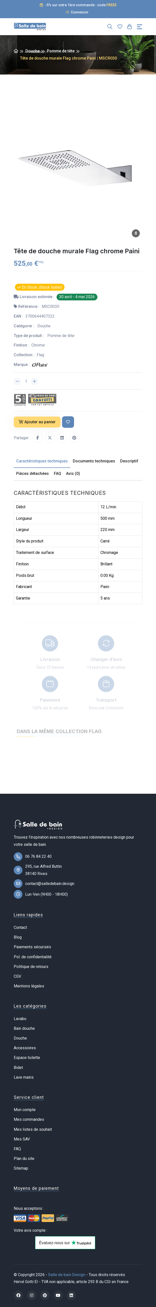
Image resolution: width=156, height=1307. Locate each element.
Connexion (76, 12)
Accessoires (25, 1048)
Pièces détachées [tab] (32, 473)
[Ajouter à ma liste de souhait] (68, 422)
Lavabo (20, 1018)
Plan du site (24, 1158)
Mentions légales (29, 986)
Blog (18, 937)
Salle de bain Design (66, 1274)
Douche (32, 51)
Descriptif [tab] (129, 461)
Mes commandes (29, 1119)
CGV (17, 976)
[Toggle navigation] (139, 26)
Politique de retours (31, 966)
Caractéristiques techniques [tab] (42, 461)
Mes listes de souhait (33, 1129)
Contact (20, 927)
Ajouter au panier (37, 422)
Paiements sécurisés (32, 947)
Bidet (18, 1067)
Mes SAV (22, 1139)
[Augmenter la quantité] (34, 381)
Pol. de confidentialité (33, 957)
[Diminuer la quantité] (17, 381)
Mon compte (25, 1109)
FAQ (17, 1148)
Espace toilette (27, 1057)
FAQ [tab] (57, 473)
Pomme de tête (61, 51)
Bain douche (24, 1028)
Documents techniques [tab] (94, 461)
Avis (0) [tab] (73, 473)
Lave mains (24, 1077)
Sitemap (21, 1168)
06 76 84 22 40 (38, 856)
